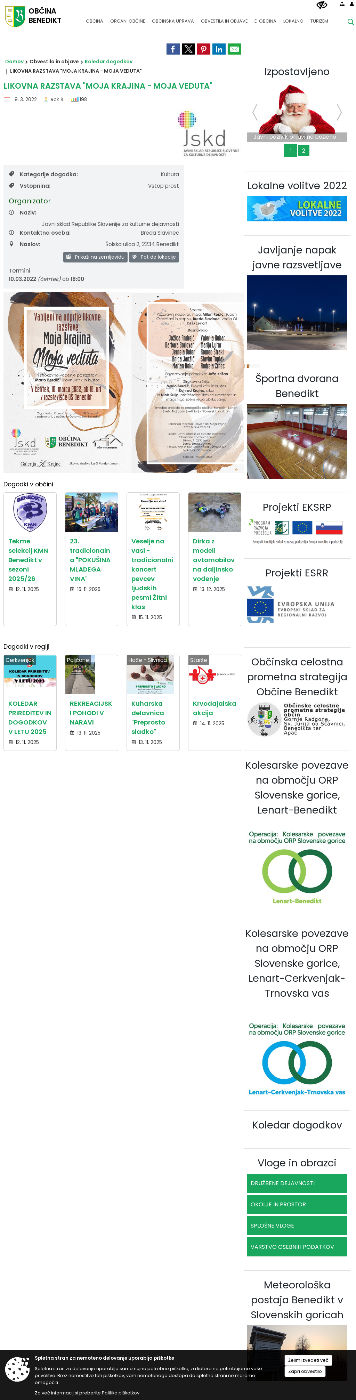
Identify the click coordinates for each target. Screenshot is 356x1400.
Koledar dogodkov (108, 61)
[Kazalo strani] (342, 3)
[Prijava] (351, 3)
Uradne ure (331, 859)
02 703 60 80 (172, 872)
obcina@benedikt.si (172, 891)
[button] (11, 807)
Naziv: (22, 212)
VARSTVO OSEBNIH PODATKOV (292, 1247)
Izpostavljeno (297, 72)
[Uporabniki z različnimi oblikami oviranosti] (321, 5)
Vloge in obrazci (297, 1163)
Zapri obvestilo (305, 1371)
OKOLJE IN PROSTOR (278, 1204)
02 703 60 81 (172, 882)
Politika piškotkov (280, 945)
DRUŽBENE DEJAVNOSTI (283, 1183)
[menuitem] (94, 18)
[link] (173, 49)
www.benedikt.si (172, 901)
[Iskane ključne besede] (345, 23)
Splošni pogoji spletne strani (46, 945)
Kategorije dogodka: (43, 174)
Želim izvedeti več (308, 1360)
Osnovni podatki (32, 859)
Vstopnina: (29, 185)
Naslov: (24, 244)
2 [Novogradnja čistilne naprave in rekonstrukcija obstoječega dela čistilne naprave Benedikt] (303, 151)
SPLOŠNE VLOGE (272, 1226)
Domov (14, 61)
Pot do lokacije (154, 256)
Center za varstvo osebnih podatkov (132, 945)
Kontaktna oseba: (40, 232)
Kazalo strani (327, 945)
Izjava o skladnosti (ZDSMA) (217, 945)
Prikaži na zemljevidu (95, 256)
